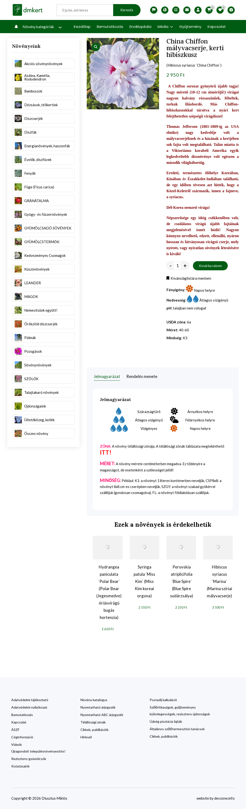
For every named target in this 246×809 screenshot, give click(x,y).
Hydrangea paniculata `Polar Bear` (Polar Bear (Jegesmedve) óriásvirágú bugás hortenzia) (109, 592)
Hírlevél (86, 737)
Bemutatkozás (110, 26)
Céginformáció (22, 737)
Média (165, 26)
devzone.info (224, 798)
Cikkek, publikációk (94, 730)
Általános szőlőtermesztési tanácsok (177, 729)
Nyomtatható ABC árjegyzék (101, 715)
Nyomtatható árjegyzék (98, 707)
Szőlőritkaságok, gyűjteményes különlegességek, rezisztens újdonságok (180, 710)
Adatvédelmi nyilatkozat (29, 707)
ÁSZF (15, 730)
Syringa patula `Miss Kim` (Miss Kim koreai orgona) (144, 581)
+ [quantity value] (185, 266)
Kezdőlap (82, 26)
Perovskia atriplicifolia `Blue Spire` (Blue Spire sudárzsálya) (181, 581)
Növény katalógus (93, 700)
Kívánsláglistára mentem (188, 279)
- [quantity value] (171, 266)
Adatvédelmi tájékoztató (29, 700)
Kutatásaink (20, 766)
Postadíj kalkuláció (163, 700)
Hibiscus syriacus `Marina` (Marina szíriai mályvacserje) (219, 581)
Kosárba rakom (210, 266)
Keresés (126, 10)
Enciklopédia (140, 26)
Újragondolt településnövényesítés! (38, 751)
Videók (16, 745)
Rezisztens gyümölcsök (28, 759)
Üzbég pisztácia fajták (166, 722)
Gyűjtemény (190, 26)
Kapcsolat (217, 26)
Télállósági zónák (93, 722)
